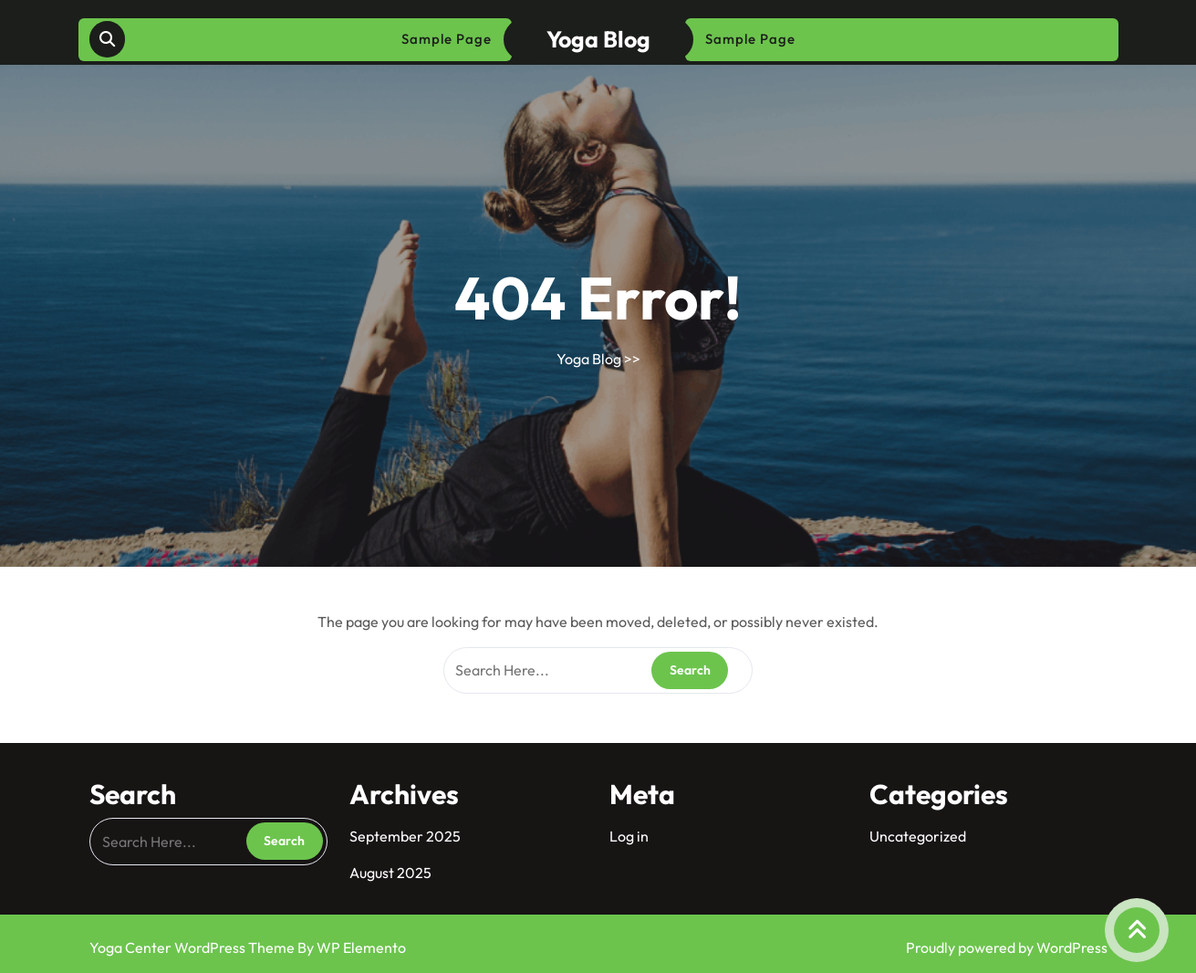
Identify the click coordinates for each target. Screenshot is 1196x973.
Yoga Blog (598, 39)
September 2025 (405, 836)
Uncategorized (917, 836)
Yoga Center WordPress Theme (193, 947)
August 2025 (390, 872)
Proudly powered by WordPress (1007, 947)
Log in (629, 836)
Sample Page (446, 38)
